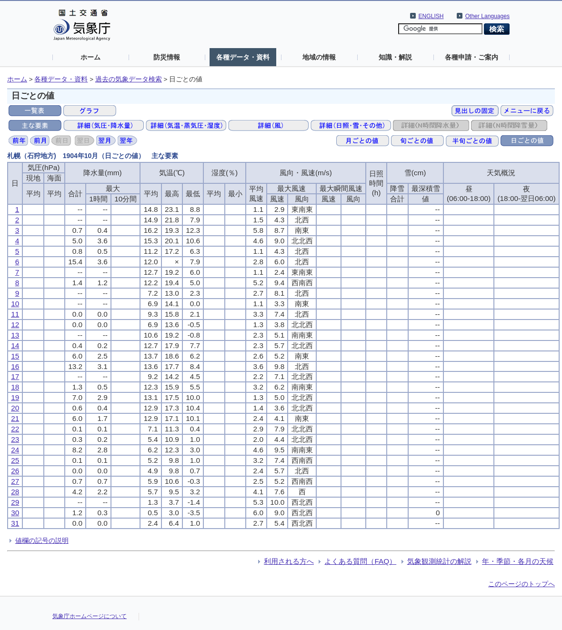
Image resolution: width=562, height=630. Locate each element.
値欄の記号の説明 (42, 540)
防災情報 (166, 57)
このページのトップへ (521, 584)
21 (15, 418)
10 (15, 304)
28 (15, 492)
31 (15, 523)
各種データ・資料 (243, 57)
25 (15, 460)
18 (15, 387)
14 (15, 345)
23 (15, 439)
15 (15, 356)
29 (15, 502)
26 (15, 471)
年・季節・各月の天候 (517, 561)
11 (15, 314)
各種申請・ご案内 (471, 57)
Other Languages (487, 16)
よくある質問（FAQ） (360, 561)
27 (15, 481)
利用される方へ (289, 561)
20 (15, 408)
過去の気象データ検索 (128, 79)
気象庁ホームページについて (89, 616)
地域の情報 (319, 57)
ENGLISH (431, 16)
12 (15, 324)
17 (15, 376)
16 (15, 366)
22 (15, 429)
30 (15, 513)
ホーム (90, 57)
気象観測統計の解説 (439, 561)
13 (15, 335)
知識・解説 (395, 57)
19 (15, 397)
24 (15, 450)
